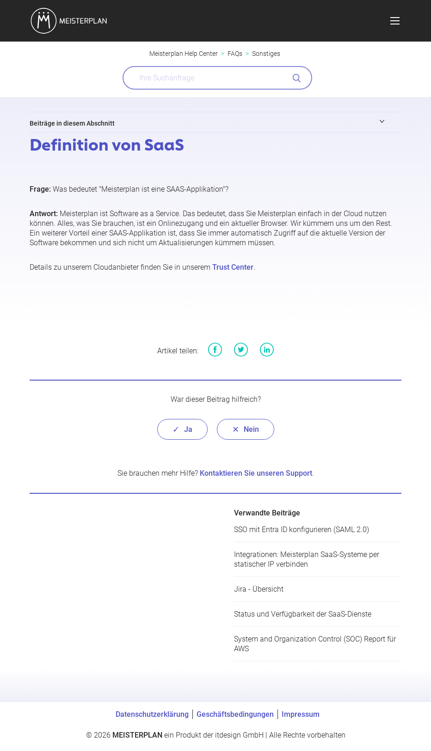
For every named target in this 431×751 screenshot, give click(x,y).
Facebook (215, 350)
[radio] (182, 429)
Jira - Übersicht (258, 589)
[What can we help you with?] (217, 78)
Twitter (241, 350)
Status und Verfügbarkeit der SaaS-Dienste (302, 614)
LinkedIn (266, 350)
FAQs (235, 53)
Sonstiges (266, 53)
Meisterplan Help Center (183, 53)
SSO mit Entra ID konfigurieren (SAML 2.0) (301, 529)
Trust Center (232, 267)
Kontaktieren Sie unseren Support (256, 473)
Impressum (301, 714)
